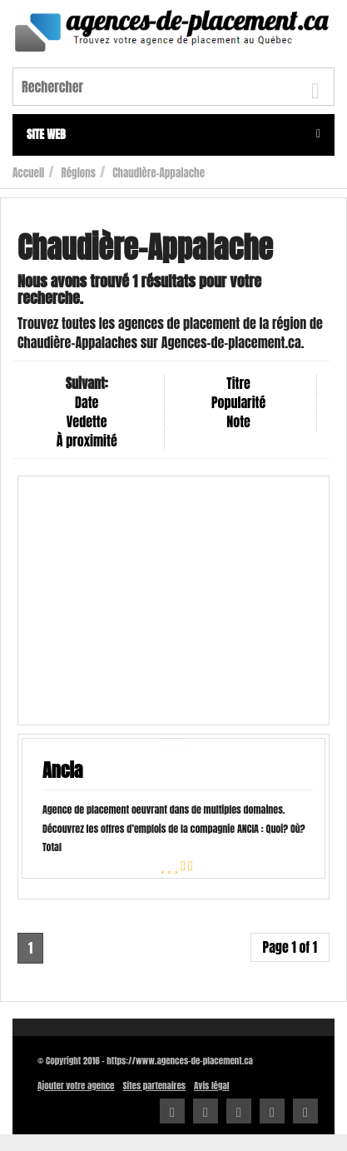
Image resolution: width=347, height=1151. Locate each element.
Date (86, 402)
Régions (79, 173)
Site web (173, 134)
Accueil (28, 173)
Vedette (87, 421)
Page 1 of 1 (290, 947)
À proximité (87, 441)
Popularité (238, 402)
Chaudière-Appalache (158, 173)
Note (238, 421)
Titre (238, 383)
